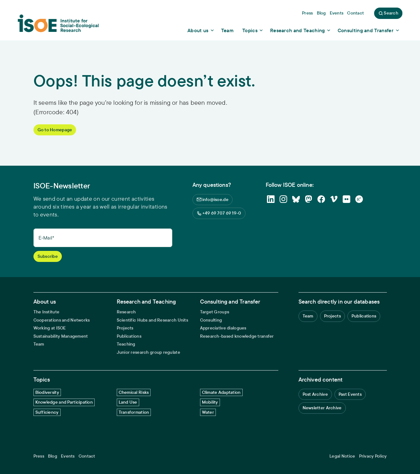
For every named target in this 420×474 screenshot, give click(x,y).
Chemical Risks (134, 392)
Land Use (128, 402)
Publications (129, 336)
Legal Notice (342, 456)
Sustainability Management (60, 336)
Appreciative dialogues (223, 328)
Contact (87, 456)
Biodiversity (47, 392)
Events (68, 456)
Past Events (350, 394)
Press (38, 456)
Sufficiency (47, 412)
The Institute (46, 312)
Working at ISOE (49, 328)
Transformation (134, 412)
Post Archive (315, 394)
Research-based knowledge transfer (237, 336)
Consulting (211, 320)
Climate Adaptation (221, 392)
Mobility (210, 402)
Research (126, 312)
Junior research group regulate (148, 352)
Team (38, 344)
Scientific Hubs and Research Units (152, 320)
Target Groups (214, 312)
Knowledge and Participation (64, 402)
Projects (125, 328)
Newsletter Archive (322, 408)
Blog (52, 456)
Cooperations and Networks (61, 320)
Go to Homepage (55, 130)
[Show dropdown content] (201, 30)
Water (208, 412)
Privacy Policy (373, 456)
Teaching (126, 344)
